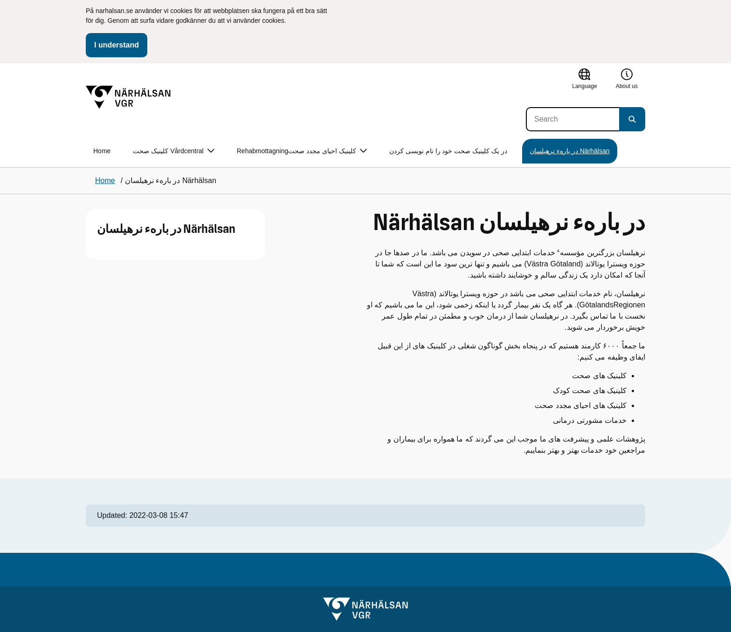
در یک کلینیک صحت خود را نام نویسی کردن (448, 151)
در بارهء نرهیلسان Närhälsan (569, 151)
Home (101, 151)
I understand (116, 45)
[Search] (572, 119)
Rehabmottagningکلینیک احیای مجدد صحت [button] (302, 151)
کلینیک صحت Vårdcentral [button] (173, 151)
